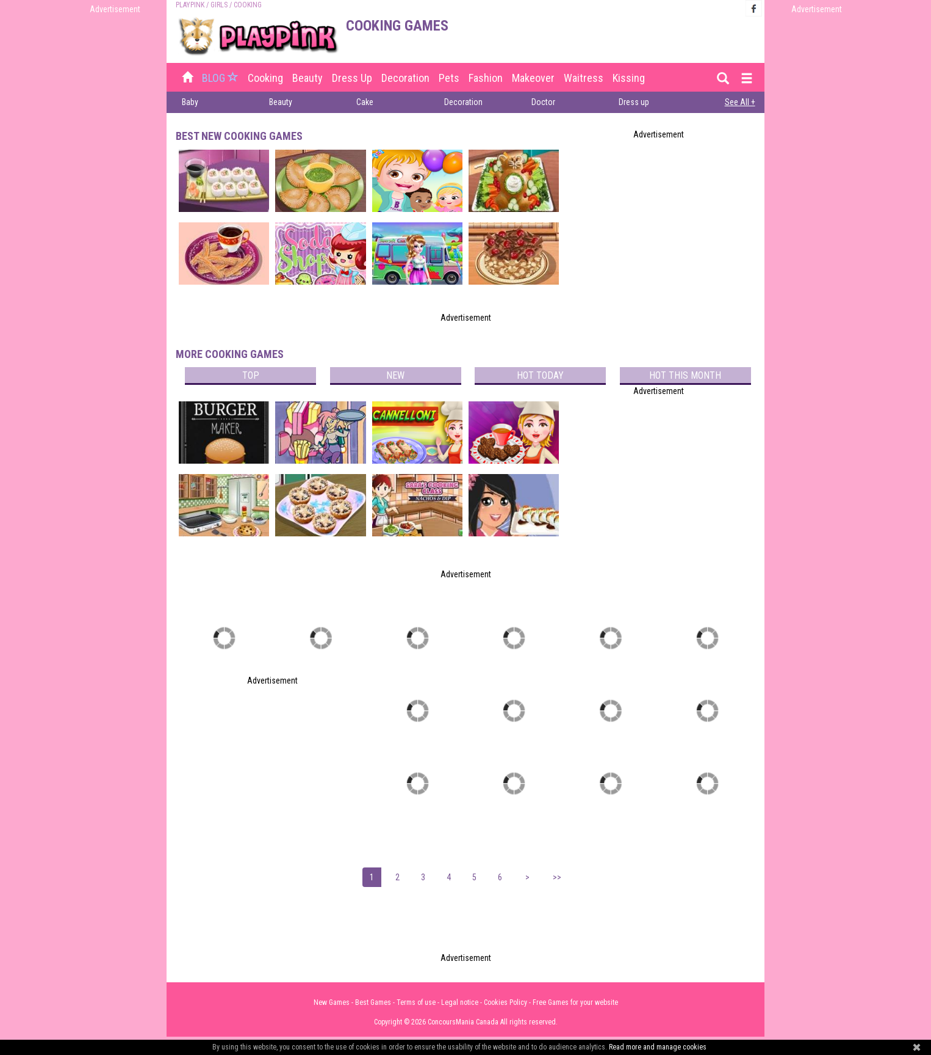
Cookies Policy (505, 1002)
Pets (449, 77)
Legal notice (459, 1002)
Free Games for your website (575, 1002)
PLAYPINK (190, 5)
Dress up (352, 77)
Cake (364, 102)
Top (250, 375)
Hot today (540, 375)
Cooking (265, 77)
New (395, 375)
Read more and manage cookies (657, 1047)
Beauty (307, 77)
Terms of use (416, 1002)
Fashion (486, 77)
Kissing (629, 77)
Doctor (543, 102)
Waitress (583, 77)
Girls (219, 5)
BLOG (221, 77)
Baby (190, 102)
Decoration (405, 77)
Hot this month (685, 375)
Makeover (533, 77)
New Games (332, 1002)
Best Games (373, 1002)
